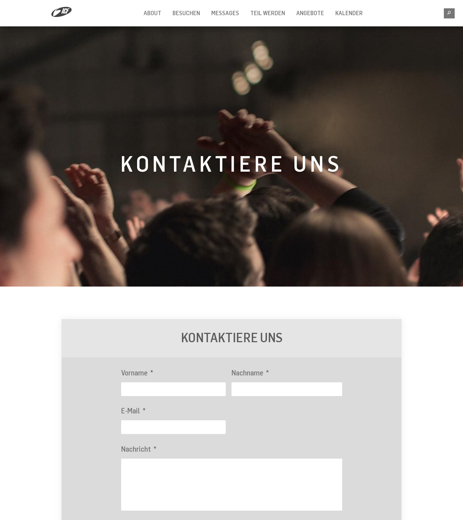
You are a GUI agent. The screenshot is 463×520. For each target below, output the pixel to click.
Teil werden (267, 13)
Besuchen (186, 13)
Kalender (349, 13)
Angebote (310, 13)
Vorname (137, 372)
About (152, 13)
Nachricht (138, 449)
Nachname (250, 372)
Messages (225, 13)
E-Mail (133, 410)
